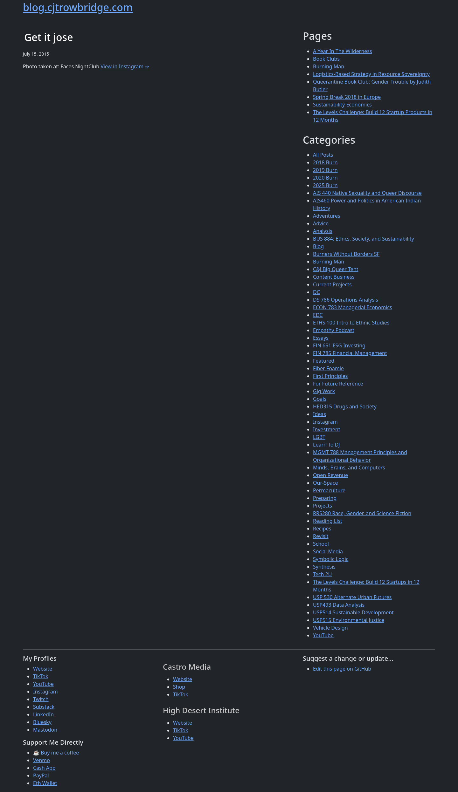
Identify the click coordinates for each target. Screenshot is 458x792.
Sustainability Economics (342, 104)
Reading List (327, 520)
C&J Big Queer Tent (335, 269)
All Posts (323, 154)
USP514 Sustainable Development (353, 612)
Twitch (41, 699)
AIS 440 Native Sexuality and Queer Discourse (367, 192)
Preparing (325, 498)
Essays (321, 337)
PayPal (41, 775)
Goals (319, 398)
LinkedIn (43, 714)
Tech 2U (322, 574)
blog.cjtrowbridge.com (78, 7)
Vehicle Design (330, 627)
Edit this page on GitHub (342, 668)
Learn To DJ (326, 444)
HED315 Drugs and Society (345, 406)
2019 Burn (325, 170)
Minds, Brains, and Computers (349, 467)
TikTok (40, 676)
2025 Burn (325, 185)
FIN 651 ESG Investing (339, 345)
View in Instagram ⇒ (125, 66)
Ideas (319, 414)
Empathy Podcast (333, 330)
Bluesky (42, 722)
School (321, 543)
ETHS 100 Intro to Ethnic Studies (351, 322)
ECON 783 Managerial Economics (352, 307)
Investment (326, 429)
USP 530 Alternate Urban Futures (352, 597)
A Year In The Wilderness (342, 51)
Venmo (41, 760)
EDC (318, 314)
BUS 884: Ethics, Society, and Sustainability (363, 238)
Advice (321, 223)
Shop (179, 686)
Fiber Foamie (328, 368)
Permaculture (329, 490)
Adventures (326, 215)
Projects (322, 505)
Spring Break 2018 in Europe (347, 96)
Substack (43, 706)
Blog (318, 246)
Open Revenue (330, 475)
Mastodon (45, 729)
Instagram (325, 421)
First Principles (330, 375)
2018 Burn (325, 162)
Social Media (328, 551)
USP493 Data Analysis (338, 604)
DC (316, 292)
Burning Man (328, 66)
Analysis (322, 231)
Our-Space (325, 482)
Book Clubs (326, 58)
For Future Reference (338, 383)
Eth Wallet (45, 783)
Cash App (44, 767)
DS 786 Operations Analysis (345, 299)
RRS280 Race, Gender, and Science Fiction (362, 513)
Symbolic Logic (330, 559)
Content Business (334, 276)
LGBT (319, 437)
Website (42, 668)
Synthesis (324, 566)
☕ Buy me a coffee (56, 752)
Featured (323, 360)
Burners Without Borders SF (346, 253)
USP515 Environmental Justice (348, 620)
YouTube (323, 635)
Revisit (320, 536)
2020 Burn (325, 177)
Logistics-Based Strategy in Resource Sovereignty (371, 74)
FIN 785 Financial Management (350, 353)
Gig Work (324, 391)
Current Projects (332, 284)
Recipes (322, 528)
